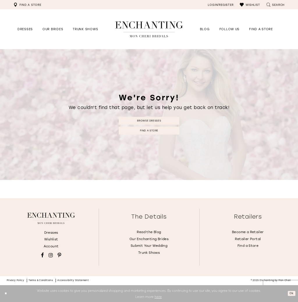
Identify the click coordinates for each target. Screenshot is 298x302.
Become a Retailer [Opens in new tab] (248, 232)
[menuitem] (27, 4)
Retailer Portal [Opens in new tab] (248, 239)
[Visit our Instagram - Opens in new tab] (51, 255)
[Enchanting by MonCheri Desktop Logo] (149, 29)
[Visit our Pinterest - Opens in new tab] (59, 255)
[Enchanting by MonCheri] (50, 218)
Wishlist (51, 239)
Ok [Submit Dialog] (290, 293)
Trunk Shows (149, 253)
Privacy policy (15, 280)
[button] (250, 4)
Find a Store (149, 132)
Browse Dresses (149, 119)
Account (51, 246)
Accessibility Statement (73, 280)
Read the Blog (149, 232)
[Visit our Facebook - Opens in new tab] (42, 255)
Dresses (51, 233)
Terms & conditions (41, 280)
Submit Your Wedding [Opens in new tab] (149, 246)
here (158, 296)
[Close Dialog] (6, 293)
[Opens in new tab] (229, 29)
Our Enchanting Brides (149, 239)
